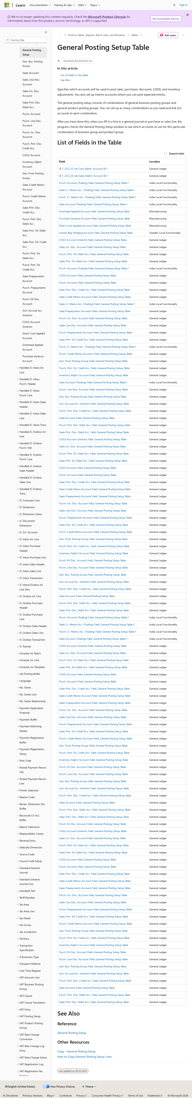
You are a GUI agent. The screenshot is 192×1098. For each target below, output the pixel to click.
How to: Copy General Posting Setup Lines (84, 1056)
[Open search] (174, 5)
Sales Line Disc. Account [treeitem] (31, 82)
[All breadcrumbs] (60, 35)
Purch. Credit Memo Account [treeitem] (34, 198)
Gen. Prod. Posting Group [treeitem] (33, 176)
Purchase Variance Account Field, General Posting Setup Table (94, 218)
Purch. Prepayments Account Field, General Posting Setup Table (95, 332)
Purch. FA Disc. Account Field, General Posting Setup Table (92, 560)
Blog (49, 1095)
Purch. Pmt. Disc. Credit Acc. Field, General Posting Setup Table (95, 411)
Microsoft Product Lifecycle (107, 17)
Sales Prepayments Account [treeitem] (33, 278)
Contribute (65, 1095)
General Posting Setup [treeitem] (31, 52)
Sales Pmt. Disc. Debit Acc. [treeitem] (31, 105)
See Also (65, 80)
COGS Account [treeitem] (31, 155)
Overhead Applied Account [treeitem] (32, 347)
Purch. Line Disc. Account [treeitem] (31, 123)
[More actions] (183, 35)
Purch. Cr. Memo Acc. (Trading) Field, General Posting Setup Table (96, 197)
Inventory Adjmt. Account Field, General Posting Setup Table (93, 375)
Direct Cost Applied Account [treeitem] (33, 336)
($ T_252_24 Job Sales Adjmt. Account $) (82, 176)
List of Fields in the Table (74, 75)
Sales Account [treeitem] (30, 73)
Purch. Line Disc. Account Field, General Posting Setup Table (93, 389)
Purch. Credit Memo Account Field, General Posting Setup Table (95, 354)
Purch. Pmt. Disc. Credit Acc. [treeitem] (32, 146)
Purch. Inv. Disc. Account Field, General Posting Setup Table (93, 318)
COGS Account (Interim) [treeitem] (31, 324)
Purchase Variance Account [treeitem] (33, 358)
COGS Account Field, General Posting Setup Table (87, 275)
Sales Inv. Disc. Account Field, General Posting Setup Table (92, 247)
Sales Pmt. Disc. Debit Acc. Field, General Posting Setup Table (94, 432)
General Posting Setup (71, 1033)
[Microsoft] (6, 5)
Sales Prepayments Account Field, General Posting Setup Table (94, 311)
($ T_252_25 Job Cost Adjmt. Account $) (82, 168)
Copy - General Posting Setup (76, 1051)
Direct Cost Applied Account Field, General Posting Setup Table (95, 225)
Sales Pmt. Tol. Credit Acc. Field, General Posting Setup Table (93, 339)
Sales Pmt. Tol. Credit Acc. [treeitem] (34, 244)
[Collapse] (46, 32)
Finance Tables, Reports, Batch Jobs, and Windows (96, 35)
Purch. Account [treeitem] (31, 114)
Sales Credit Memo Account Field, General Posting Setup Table (94, 297)
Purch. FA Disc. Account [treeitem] (31, 301)
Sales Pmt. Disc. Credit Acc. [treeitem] (31, 210)
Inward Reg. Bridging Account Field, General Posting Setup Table (96, 232)
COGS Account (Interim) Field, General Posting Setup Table (92, 240)
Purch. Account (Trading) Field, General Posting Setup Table (93, 183)
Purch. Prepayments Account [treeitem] (34, 290)
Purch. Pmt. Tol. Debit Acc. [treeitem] (31, 256)
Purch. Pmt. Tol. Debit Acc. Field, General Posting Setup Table (94, 254)
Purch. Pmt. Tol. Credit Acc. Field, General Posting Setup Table (94, 368)
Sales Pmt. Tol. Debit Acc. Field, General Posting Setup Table (93, 261)
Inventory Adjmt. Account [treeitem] (32, 164)
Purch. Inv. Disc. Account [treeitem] (31, 134)
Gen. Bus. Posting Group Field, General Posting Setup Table (92, 396)
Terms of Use (135, 1095)
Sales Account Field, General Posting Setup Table (87, 418)
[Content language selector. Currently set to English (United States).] (20, 1087)
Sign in (184, 5)
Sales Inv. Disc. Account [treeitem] (30, 93)
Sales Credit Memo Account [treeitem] (33, 187)
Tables (134, 35)
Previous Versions (32, 1095)
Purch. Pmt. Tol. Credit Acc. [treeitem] (31, 267)
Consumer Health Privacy (106, 1095)
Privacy (80, 1095)
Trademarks (153, 1095)
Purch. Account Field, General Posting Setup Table (87, 282)
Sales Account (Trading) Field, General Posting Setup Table (92, 204)
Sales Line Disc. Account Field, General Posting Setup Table (92, 325)
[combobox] (25, 40)
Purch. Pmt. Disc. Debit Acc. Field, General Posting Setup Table (94, 425)
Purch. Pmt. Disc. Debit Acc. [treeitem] (32, 221)
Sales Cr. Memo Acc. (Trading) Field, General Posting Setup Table (96, 190)
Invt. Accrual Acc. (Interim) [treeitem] (32, 313)
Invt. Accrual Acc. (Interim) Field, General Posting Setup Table (94, 403)
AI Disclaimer (10, 1095)
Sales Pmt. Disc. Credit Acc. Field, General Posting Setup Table (94, 289)
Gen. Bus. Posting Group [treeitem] (32, 64)
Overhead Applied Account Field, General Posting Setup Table (94, 211)
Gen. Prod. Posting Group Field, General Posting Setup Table (93, 361)
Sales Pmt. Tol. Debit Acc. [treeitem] (34, 233)
